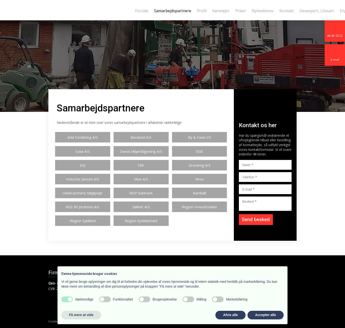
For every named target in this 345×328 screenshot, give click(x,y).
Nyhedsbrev (263, 10)
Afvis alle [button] (230, 315)
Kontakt (286, 10)
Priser (240, 10)
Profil (202, 10)
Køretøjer (221, 10)
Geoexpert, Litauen (316, 10)
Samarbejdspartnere (172, 10)
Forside (141, 10)
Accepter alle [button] (265, 315)
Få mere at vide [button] (81, 315)
